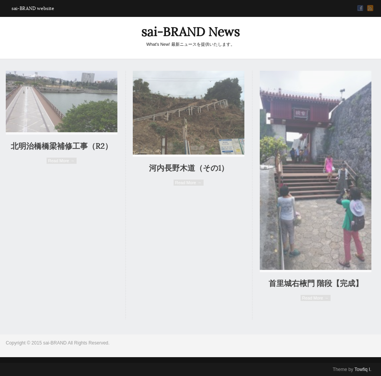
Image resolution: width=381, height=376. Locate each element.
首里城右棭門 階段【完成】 (316, 283)
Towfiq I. (362, 369)
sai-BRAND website (33, 8)
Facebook (360, 8)
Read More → (61, 160)
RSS (370, 8)
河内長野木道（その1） (189, 168)
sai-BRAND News (190, 32)
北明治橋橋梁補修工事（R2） (61, 146)
